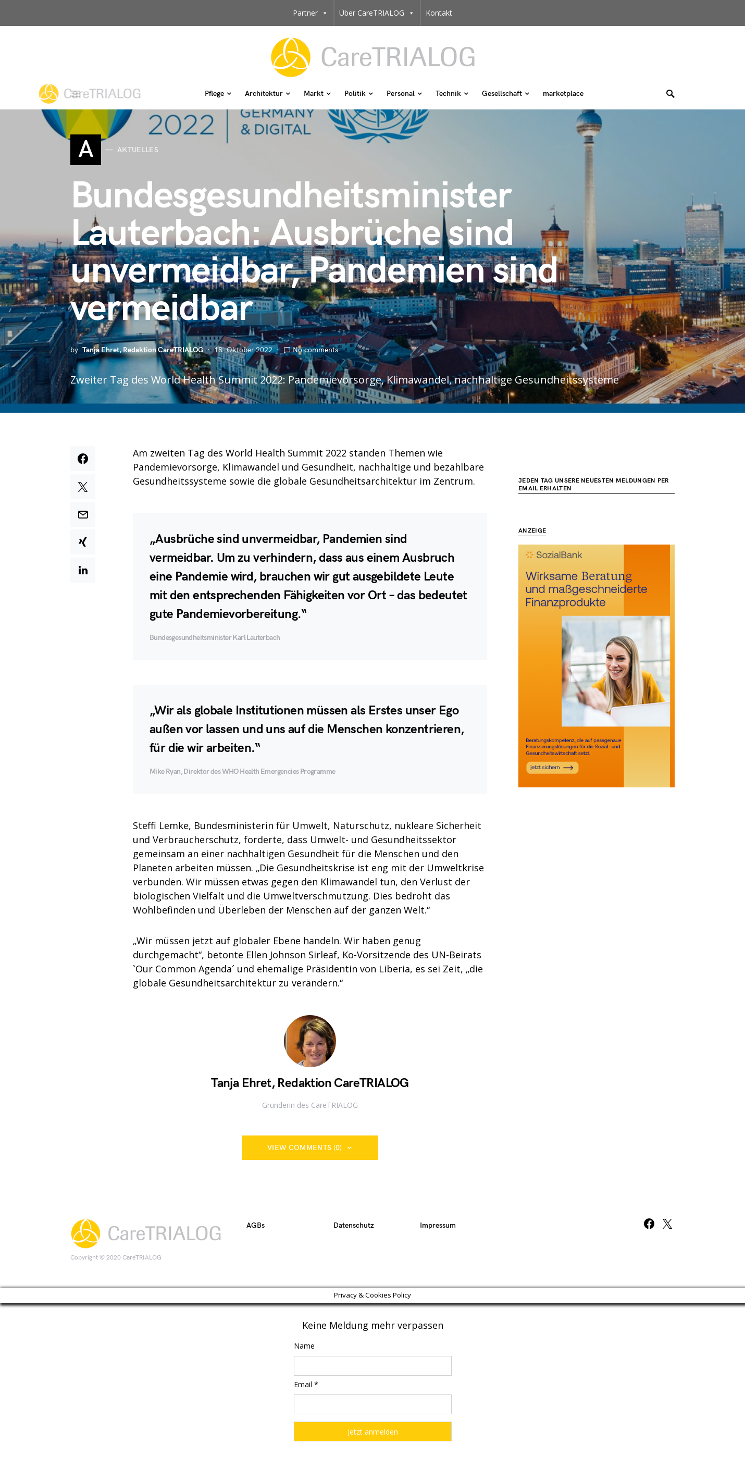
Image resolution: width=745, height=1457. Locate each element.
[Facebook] (649, 1226)
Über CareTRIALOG (377, 13)
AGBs (255, 1228)
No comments (315, 352)
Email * (306, 1386)
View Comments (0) (304, 1150)
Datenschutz (353, 1228)
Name (304, 1348)
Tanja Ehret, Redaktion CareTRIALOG (142, 352)
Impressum (438, 1228)
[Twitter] (667, 1226)
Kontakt (439, 13)
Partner (310, 13)
